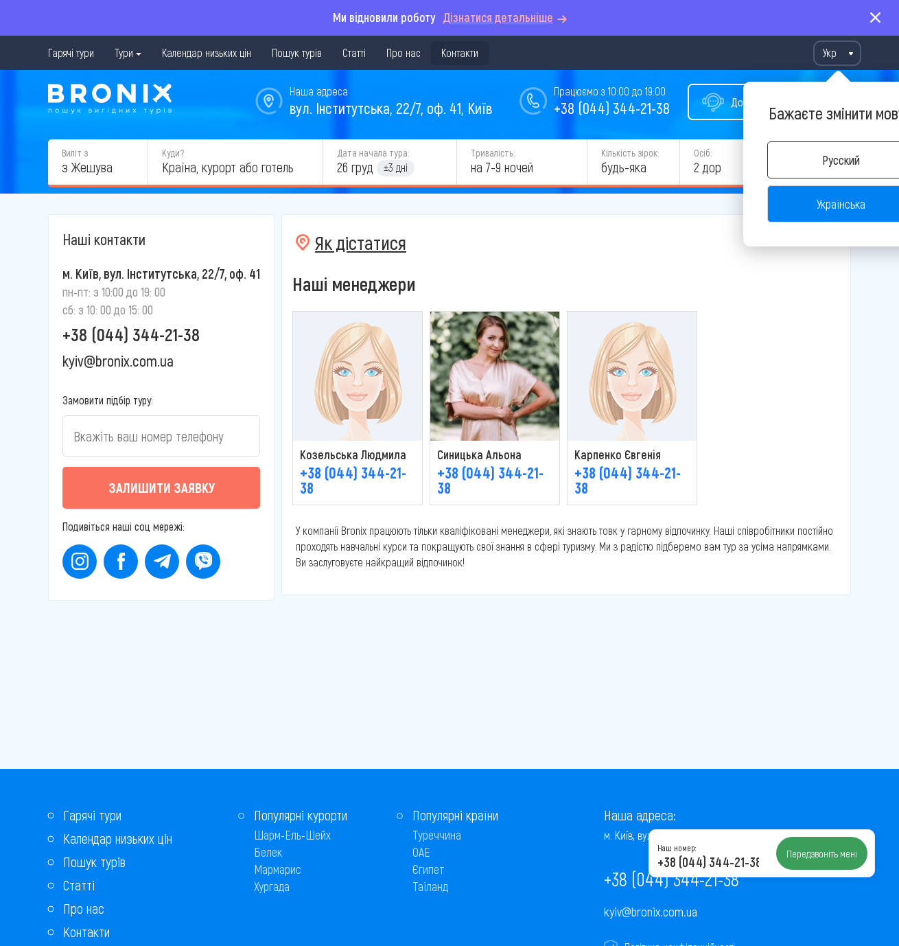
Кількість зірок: (630, 153)
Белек (268, 852)
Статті (354, 52)
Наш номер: (676, 848)
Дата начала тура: (373, 153)
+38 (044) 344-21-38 (612, 108)
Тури (124, 52)
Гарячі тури (71, 52)
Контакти (459, 52)
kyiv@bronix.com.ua (118, 360)
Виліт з (75, 153)
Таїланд (430, 886)
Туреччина (436, 834)
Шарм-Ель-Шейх (292, 834)
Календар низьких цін (206, 52)
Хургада (272, 886)
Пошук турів (297, 52)
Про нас (403, 52)
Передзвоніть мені (821, 853)
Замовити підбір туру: (107, 399)
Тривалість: (493, 153)
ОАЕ (421, 852)
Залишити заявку (161, 487)
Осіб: (703, 153)
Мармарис (277, 869)
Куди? (173, 153)
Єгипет (428, 869)
